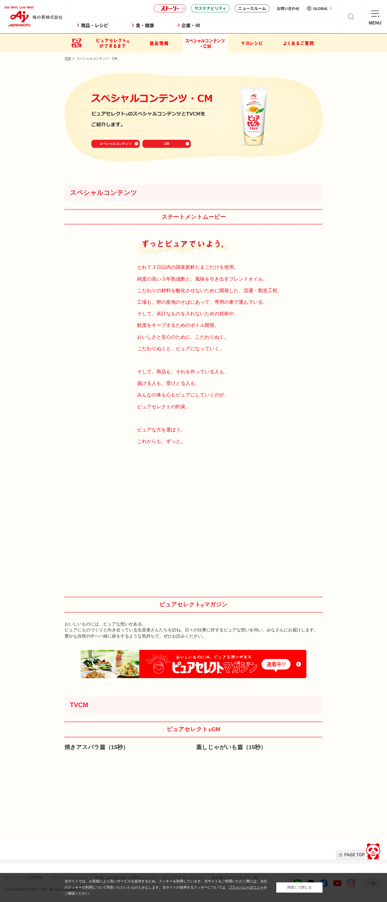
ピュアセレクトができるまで (113, 43)
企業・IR (196, 25)
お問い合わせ (288, 8)
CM (166, 144)
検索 (351, 16)
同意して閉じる (299, 887)
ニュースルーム (252, 8)
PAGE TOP (358, 850)
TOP (67, 58)
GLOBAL (322, 8)
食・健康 (150, 25)
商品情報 (159, 43)
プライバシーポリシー (246, 887)
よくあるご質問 (298, 43)
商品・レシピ (99, 25)
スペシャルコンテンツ (115, 144)
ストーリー (169, 8)
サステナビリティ (210, 8)
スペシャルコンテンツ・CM (205, 43)
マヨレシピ (252, 43)
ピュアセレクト (77, 43)
